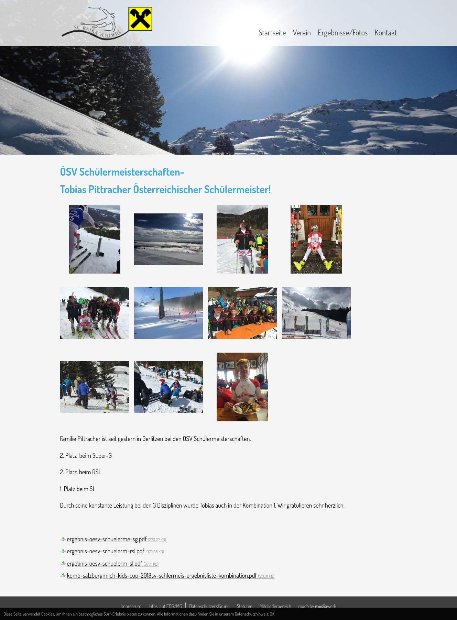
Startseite (272, 32)
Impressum (131, 606)
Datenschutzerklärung (209, 606)
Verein (302, 32)
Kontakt (385, 32)
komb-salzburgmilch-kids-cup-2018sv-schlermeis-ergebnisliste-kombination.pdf (170, 575)
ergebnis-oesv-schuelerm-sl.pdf (113, 563)
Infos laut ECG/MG (165, 606)
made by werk (317, 606)
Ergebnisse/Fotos (343, 32)
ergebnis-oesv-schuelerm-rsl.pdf (115, 551)
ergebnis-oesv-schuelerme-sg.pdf (116, 539)
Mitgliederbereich (275, 606)
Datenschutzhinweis (251, 614)
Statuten (244, 606)
